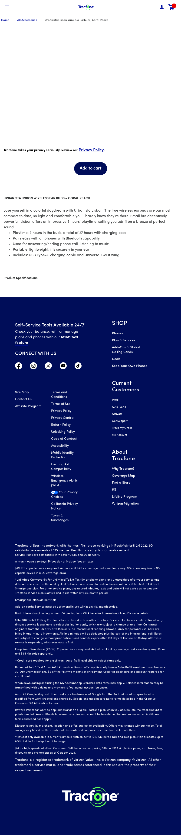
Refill (115, 400)
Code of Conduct (64, 439)
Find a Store (121, 483)
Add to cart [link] (91, 168)
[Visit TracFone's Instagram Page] (33, 367)
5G (114, 490)
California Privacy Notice (64, 506)
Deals (116, 359)
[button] (162, 7)
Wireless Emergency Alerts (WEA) (64, 480)
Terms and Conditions (59, 395)
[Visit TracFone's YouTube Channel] (63, 367)
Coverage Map (123, 476)
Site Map (22, 392)
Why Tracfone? (123, 469)
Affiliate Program (28, 406)
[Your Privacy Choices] (65, 496)
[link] (171, 7)
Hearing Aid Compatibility (61, 467)
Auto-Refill (119, 407)
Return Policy (61, 425)
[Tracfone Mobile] (86, 7)
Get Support (120, 421)
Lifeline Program (124, 497)
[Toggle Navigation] (7, 7)
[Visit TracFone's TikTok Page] (78, 367)
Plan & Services (123, 340)
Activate (117, 414)
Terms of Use (60, 404)
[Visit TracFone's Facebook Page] (18, 367)
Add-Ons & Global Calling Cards (126, 350)
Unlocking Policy (63, 432)
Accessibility (60, 446)
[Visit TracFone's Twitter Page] (48, 367)
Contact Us (23, 399)
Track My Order (122, 428)
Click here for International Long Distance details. (116, 613)
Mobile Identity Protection (62, 455)
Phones (117, 333)
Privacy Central (62, 418)
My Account (119, 435)
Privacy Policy (91, 150)
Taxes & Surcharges (60, 518)
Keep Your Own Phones (129, 366)
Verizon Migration (125, 504)
